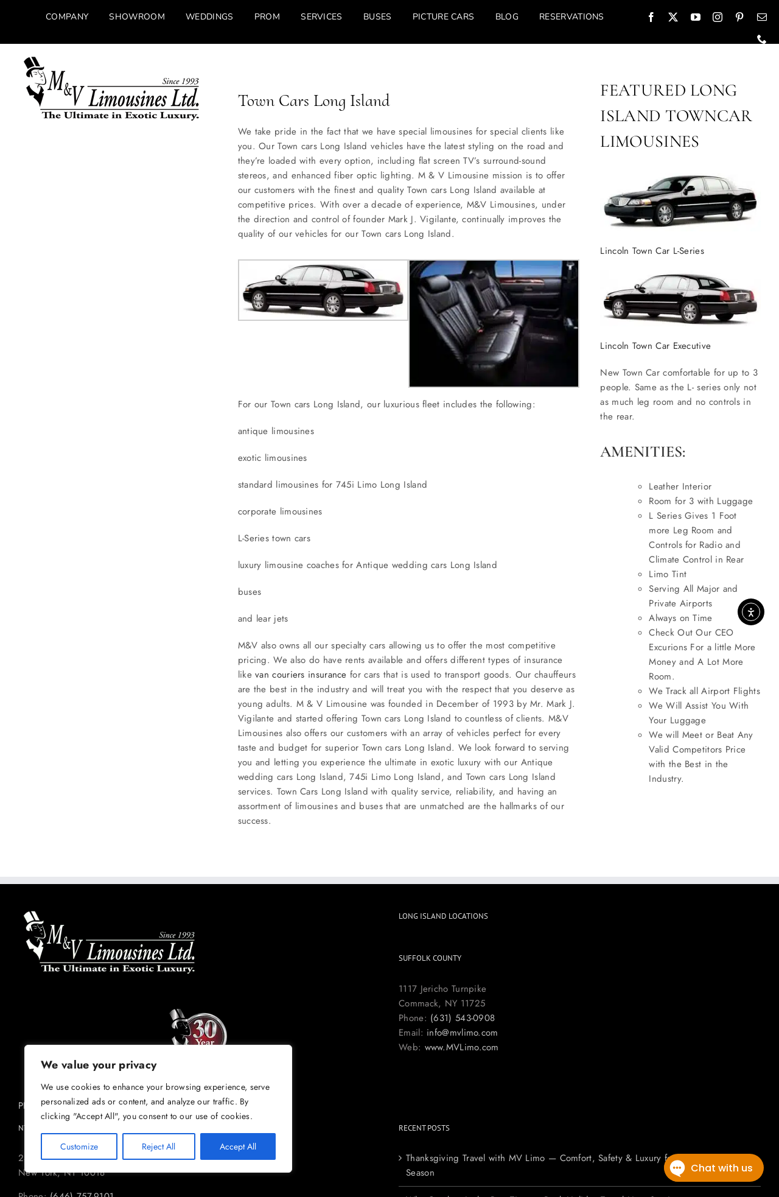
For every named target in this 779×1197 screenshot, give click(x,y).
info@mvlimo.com (462, 1032)
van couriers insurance (301, 674)
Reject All (158, 1146)
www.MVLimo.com (462, 1047)
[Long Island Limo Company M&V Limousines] (111, 60)
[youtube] (695, 17)
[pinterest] (739, 17)
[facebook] (651, 17)
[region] (158, 1109)
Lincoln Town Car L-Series (652, 251)
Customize (79, 1146)
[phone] (762, 39)
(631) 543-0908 (462, 1018)
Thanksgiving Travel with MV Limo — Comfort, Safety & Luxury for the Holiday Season (566, 1165)
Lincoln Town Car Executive (655, 346)
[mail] (762, 17)
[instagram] (717, 17)
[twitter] (673, 17)
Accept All (238, 1146)
